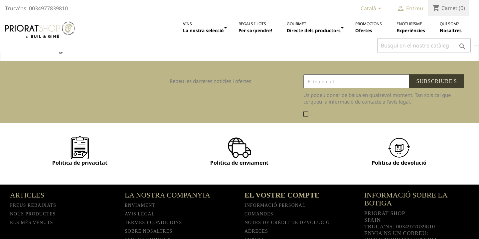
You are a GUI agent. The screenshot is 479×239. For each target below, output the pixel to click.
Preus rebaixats (33, 205)
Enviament (140, 205)
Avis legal (140, 213)
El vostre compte (281, 195)
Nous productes (33, 213)
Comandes (258, 213)
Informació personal (275, 205)
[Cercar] (424, 45)
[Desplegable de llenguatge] (372, 9)
